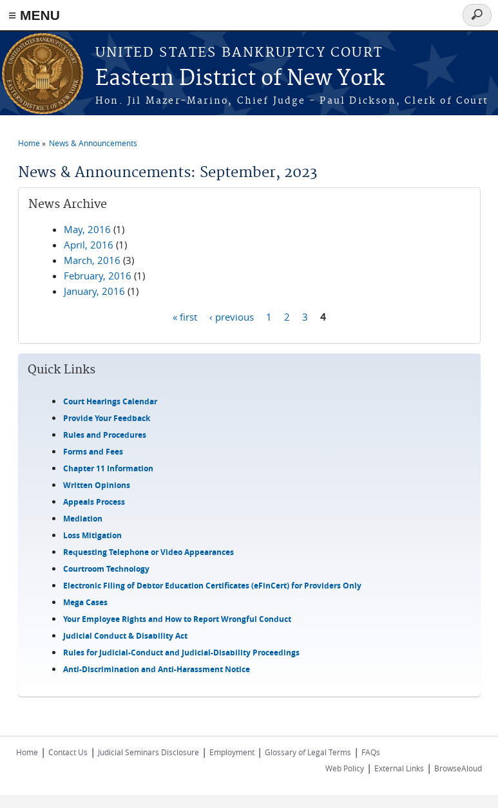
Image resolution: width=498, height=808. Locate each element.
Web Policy (344, 768)
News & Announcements (93, 143)
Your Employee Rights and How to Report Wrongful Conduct (177, 619)
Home (29, 143)
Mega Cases (85, 602)
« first (185, 316)
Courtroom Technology (106, 568)
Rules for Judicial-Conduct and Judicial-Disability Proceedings (181, 652)
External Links (399, 768)
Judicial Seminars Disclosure (148, 752)
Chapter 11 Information (108, 468)
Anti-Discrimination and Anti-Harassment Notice (156, 669)
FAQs (370, 752)
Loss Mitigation (92, 535)
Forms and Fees (93, 451)
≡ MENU (34, 15)
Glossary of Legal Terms (308, 752)
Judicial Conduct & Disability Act (125, 635)
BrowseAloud (458, 768)
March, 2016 (92, 260)
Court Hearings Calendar (110, 401)
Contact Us (68, 752)
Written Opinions (96, 485)
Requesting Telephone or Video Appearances (148, 552)
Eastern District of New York (240, 79)
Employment (231, 752)
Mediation (82, 518)
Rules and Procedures (104, 434)
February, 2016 (97, 275)
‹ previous (231, 316)
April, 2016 (88, 244)
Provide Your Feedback (106, 418)
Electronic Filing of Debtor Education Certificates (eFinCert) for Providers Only (212, 585)
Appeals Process (94, 501)
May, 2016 (87, 229)
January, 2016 (94, 291)
